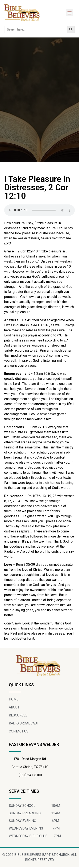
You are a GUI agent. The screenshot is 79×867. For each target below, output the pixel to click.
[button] (69, 12)
